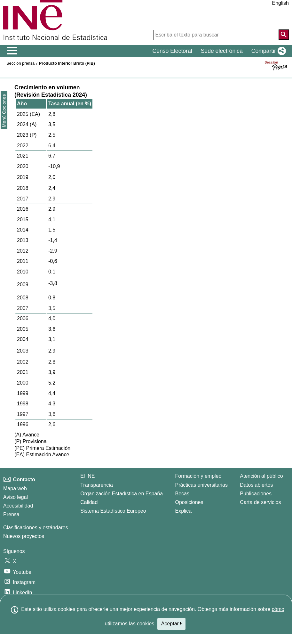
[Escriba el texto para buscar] (216, 35)
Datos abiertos (256, 485)
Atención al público (261, 476)
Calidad (89, 502)
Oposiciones (189, 502)
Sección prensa (20, 63)
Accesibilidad (18, 505)
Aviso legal (15, 497)
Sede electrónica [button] (222, 51)
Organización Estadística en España (121, 493)
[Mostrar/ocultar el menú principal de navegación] (12, 51)
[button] (267, 51)
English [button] (280, 3)
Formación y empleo (198, 476)
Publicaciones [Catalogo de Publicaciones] (256, 493)
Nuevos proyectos (23, 536)
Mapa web (15, 488)
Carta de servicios (260, 502)
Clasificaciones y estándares (35, 527)
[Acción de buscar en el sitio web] (284, 34)
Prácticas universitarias (201, 485)
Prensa (11, 514)
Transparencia (96, 485)
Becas (182, 493)
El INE (87, 476)
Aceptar (171, 623)
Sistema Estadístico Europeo (113, 511)
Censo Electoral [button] (172, 51)
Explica (183, 511)
